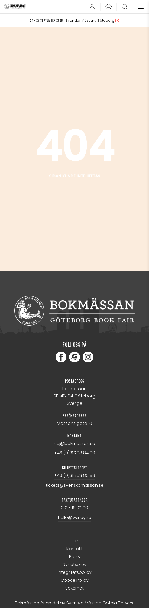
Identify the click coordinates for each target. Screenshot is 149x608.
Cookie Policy (75, 580)
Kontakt (74, 549)
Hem (74, 541)
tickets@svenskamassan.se (74, 485)
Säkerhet (74, 588)
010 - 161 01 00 (74, 508)
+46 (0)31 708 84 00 (74, 453)
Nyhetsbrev (74, 564)
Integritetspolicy (75, 572)
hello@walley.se (74, 517)
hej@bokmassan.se (74, 443)
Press (74, 556)
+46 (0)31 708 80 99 (74, 475)
